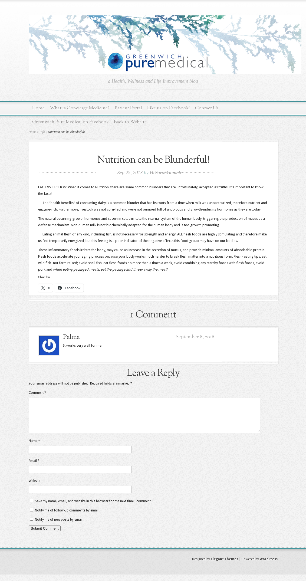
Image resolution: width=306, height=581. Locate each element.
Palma (71, 337)
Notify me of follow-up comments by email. (67, 517)
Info (42, 132)
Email (34, 467)
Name (34, 447)
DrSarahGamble (166, 172)
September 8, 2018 (195, 337)
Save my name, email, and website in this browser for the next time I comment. (93, 508)
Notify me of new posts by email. (59, 526)
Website (34, 487)
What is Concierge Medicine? (80, 108)
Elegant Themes (224, 565)
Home (38, 108)
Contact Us (207, 108)
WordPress (269, 565)
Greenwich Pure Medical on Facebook (70, 122)
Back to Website (130, 122)
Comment (37, 393)
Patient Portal (128, 108)
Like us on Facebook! (168, 108)
